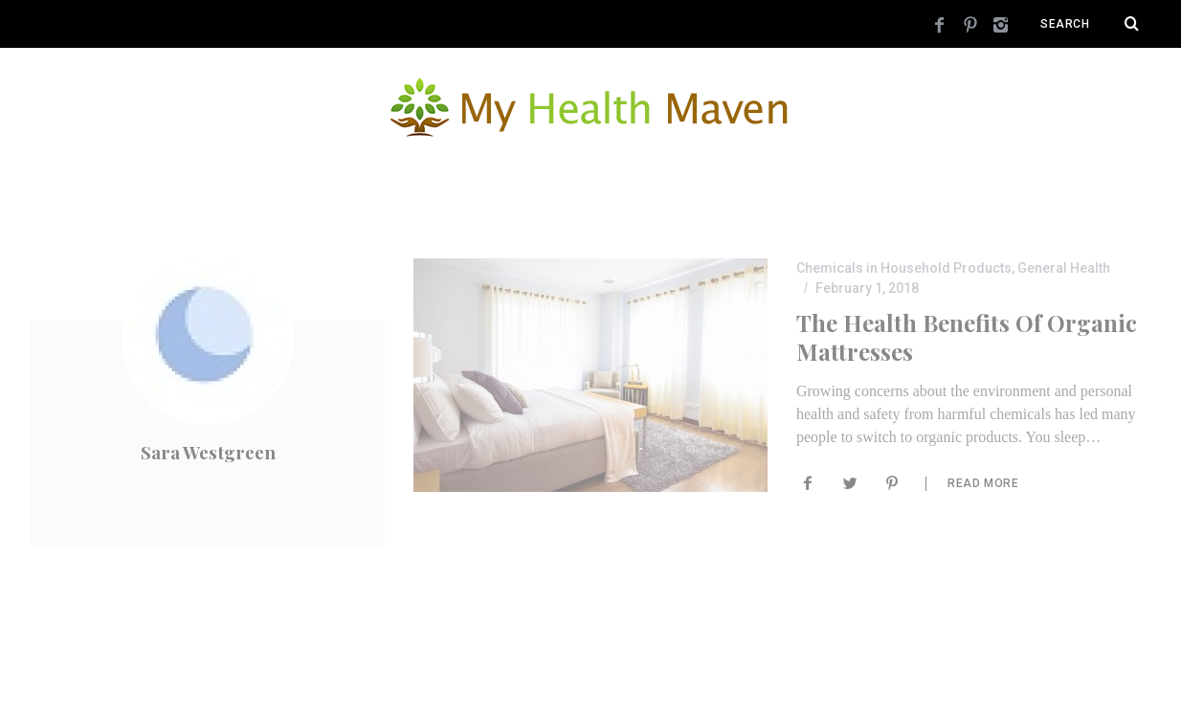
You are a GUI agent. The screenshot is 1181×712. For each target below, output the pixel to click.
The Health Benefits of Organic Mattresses (966, 336)
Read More (982, 482)
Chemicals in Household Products (904, 267)
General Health (1063, 267)
